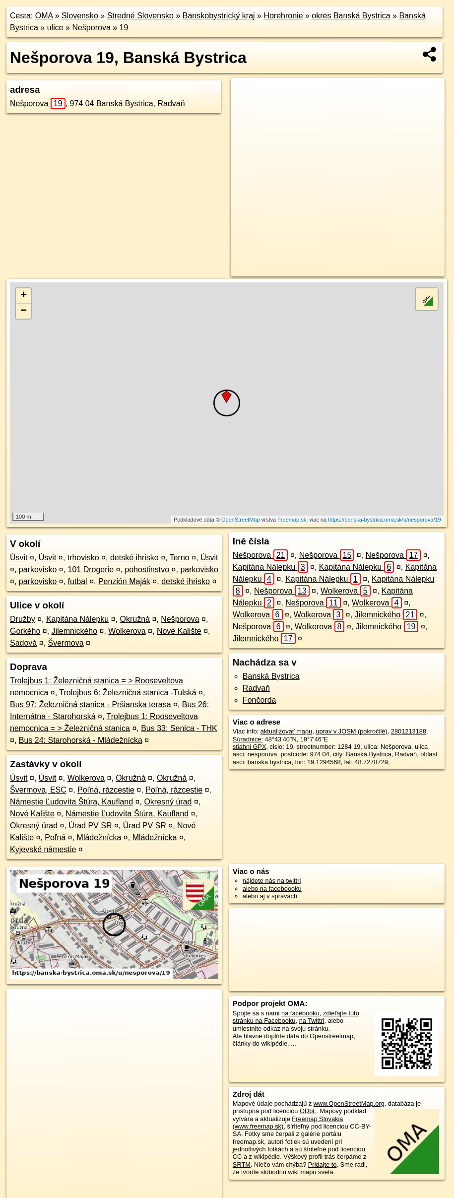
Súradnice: (248, 739)
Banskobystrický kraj (219, 15)
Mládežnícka (99, 837)
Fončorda (259, 700)
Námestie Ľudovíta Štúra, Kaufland (71, 802)
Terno (180, 557)
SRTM (242, 1164)
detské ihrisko (134, 557)
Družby (22, 619)
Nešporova (91, 27)
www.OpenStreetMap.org (349, 1103)
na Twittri (311, 1020)
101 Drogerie (91, 569)
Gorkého (25, 631)
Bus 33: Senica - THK (179, 728)
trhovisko (83, 557)
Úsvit (19, 557)
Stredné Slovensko (140, 15)
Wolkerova (126, 631)
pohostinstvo (147, 569)
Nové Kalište (179, 631)
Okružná (135, 619)
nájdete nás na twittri (272, 880)
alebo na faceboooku (272, 888)
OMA (44, 15)
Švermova (66, 643)
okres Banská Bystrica (351, 15)
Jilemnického (74, 631)
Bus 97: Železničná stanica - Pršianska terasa (90, 704)
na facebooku (300, 1013)
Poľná (55, 837)
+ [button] (23, 295)
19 (124, 27)
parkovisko (38, 569)
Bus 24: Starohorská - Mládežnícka (80, 740)
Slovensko (80, 15)
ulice (55, 27)
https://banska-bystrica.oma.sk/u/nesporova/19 (384, 520)
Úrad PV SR (90, 825)
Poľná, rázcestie (105, 790)
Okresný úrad (168, 802)
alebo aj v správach (270, 896)
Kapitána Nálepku (77, 619)
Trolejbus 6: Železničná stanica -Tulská (127, 692)
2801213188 (408, 731)
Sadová (23, 643)
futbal (77, 581)
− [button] (23, 311)
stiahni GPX (249, 746)
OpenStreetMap (240, 520)
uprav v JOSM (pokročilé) (351, 731)
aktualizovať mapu (286, 731)
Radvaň (256, 688)
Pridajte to (322, 1164)
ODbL (308, 1111)
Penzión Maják (124, 581)
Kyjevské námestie (43, 849)
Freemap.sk (291, 520)
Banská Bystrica (271, 676)
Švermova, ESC (38, 790)
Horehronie (283, 15)
